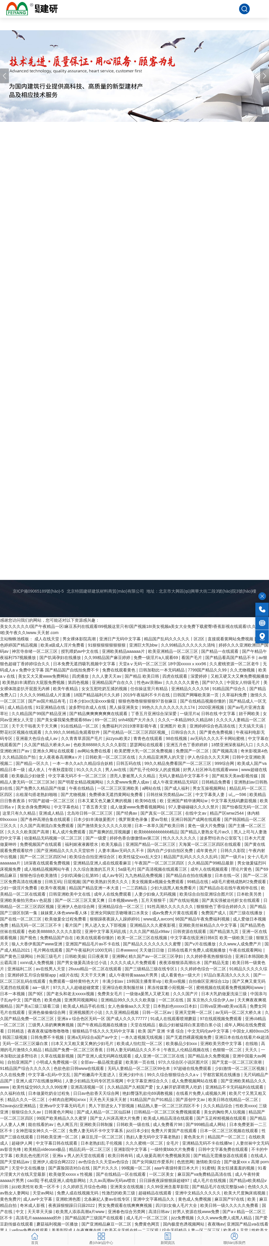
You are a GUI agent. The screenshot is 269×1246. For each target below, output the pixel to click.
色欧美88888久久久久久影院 (100, 744)
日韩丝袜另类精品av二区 (169, 794)
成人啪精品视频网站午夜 (47, 869)
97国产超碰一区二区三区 (51, 800)
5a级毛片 (126, 869)
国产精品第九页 (224, 931)
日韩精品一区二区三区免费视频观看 (167, 1112)
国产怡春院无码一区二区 (245, 807)
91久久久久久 (89, 769)
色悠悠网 (185, 1161)
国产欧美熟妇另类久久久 (105, 881)
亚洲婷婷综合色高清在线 (213, 726)
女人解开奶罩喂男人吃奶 (179, 1087)
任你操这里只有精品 (149, 688)
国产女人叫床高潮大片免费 (115, 1118)
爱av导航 (160, 819)
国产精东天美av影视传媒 (235, 775)
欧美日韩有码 (121, 1155)
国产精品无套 (217, 962)
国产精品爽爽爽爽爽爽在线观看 (99, 713)
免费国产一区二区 (193, 751)
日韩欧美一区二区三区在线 (110, 757)
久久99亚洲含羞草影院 (168, 1186)
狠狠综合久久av (27, 1112)
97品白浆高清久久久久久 (227, 975)
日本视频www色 (123, 900)
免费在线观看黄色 (119, 670)
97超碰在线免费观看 (193, 1068)
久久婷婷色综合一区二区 (203, 968)
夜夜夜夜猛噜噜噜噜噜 (49, 1031)
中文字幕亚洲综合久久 (148, 1081)
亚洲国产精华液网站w (188, 800)
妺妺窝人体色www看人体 (64, 912)
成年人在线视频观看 (209, 869)
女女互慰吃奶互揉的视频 (104, 688)
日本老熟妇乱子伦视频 (102, 1143)
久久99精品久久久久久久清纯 (188, 645)
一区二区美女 (162, 1174)
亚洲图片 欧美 (173, 726)
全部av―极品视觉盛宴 (102, 1062)
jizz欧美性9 (22, 1186)
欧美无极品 (112, 844)
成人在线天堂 (47, 638)
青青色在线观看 (148, 738)
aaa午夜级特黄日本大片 (177, 1168)
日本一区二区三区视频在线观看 (229, 1130)
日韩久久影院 (233, 850)
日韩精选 (16, 1031)
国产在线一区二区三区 (21, 919)
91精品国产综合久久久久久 (25, 1068)
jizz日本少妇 (137, 1130)
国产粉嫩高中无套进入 (95, 1074)
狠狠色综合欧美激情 (39, 875)
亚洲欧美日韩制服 (97, 1124)
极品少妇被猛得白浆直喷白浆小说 (190, 1024)
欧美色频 (53, 1000)
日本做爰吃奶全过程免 (49, 1093)
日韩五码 (53, 881)
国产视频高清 (225, 751)
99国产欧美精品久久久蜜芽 (62, 1118)
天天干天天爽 (94, 975)
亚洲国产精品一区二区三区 (151, 844)
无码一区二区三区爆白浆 (25, 1043)
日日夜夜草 (99, 956)
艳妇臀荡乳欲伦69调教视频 (148, 1093)
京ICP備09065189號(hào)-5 (38, 591)
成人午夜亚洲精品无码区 (176, 782)
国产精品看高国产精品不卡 (230, 657)
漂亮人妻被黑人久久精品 (133, 775)
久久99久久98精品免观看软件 (73, 732)
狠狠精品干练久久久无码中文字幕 (104, 1031)
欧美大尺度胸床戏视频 (245, 1193)
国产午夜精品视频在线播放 (102, 1024)
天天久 (252, 1049)
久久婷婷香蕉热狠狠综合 (209, 956)
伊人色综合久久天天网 (209, 757)
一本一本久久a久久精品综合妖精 (83, 763)
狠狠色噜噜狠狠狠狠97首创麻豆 (148, 701)
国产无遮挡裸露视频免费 (189, 1037)
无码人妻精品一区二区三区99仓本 (139, 1068)
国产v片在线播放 (201, 944)
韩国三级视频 (15, 1037)
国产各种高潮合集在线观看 (45, 819)
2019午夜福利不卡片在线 (147, 695)
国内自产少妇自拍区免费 (170, 850)
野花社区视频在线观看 (21, 732)
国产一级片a (233, 856)
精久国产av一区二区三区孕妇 (156, 956)
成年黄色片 (207, 850)
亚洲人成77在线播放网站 (39, 1081)
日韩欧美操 (75, 956)
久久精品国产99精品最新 (211, 863)
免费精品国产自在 (57, 937)
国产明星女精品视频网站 (81, 782)
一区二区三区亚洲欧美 (118, 788)
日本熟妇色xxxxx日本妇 (175, 1006)
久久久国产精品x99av (150, 931)
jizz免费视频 (183, 1217)
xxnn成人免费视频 (37, 962)
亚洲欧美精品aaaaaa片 (124, 651)
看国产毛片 (192, 657)
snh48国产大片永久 (137, 719)
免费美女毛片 (110, 993)
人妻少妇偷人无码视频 (155, 894)
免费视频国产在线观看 (41, 844)
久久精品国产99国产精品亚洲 (39, 713)
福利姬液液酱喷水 (82, 844)
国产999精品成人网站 (206, 1124)
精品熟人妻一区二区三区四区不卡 (169, 1105)
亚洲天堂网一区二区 (194, 1012)
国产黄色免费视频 (216, 732)
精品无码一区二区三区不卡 (37, 925)
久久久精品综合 (218, 1105)
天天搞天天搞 (251, 726)
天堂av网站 (44, 1193)
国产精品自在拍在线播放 (189, 875)
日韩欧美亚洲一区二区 (57, 1137)
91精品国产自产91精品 (151, 1099)
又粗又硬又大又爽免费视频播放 (240, 676)
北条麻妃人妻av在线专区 (107, 1199)
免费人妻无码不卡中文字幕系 (96, 1130)
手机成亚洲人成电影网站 (63, 1180)
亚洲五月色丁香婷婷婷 (187, 744)
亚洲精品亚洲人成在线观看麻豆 (102, 863)
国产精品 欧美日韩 (142, 676)
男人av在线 (116, 769)
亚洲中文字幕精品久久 (154, 1199)
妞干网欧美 (250, 713)
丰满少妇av (113, 981)
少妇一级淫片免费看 (19, 888)
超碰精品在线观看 (155, 1193)
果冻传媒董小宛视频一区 (170, 987)
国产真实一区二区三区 (161, 813)
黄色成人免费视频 (195, 1199)
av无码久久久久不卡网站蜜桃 (218, 738)
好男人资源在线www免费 (196, 1211)
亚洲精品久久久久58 (190, 688)
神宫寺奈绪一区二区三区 (35, 651)
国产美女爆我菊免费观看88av (64, 719)
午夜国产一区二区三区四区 (159, 863)
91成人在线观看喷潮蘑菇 (173, 1018)
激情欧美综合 (209, 1161)
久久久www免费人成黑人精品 (225, 1217)
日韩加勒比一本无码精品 (162, 670)
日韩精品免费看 (216, 782)
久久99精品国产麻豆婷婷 (107, 657)
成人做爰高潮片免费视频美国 (163, 1155)
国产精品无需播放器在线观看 (221, 1155)
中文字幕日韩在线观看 (57, 1143)
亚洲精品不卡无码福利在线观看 (235, 1087)
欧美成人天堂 (236, 1230)
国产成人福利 (177, 788)
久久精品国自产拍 (19, 757)
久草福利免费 (235, 695)
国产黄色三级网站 (17, 956)
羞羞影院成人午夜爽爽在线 (77, 1230)
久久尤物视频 (243, 670)
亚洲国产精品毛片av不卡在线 (93, 944)
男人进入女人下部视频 (106, 925)
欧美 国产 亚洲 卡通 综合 (161, 1031)
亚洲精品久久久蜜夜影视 (153, 925)
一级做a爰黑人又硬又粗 (148, 993)
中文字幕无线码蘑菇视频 (234, 800)
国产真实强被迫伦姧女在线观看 (231, 900)
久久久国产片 (186, 993)
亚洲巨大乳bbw (144, 645)
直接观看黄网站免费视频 (231, 638)
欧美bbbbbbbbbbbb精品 (156, 831)
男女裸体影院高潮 (80, 638)
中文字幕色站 (67, 807)
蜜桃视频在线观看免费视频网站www (230, 987)
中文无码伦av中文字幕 (209, 1031)
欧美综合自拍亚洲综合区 (92, 856)
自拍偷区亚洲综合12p (209, 981)
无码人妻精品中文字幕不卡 (184, 775)
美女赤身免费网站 (34, 807)
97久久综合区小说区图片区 (183, 1062)
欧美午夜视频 (54, 888)
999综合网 (224, 763)
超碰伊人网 (22, 1143)
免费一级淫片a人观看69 (156, 657)
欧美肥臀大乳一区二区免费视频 (144, 751)
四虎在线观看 (175, 676)
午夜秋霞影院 (61, 769)
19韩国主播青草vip (144, 981)
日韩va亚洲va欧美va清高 (223, 1006)
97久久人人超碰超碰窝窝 (76, 987)
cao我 (32, 1180)
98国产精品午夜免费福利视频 (202, 919)
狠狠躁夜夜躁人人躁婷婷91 (115, 919)
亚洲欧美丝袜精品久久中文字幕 (208, 925)
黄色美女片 (195, 1137)
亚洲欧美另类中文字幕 (221, 1043)
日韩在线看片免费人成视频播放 (197, 950)
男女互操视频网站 (210, 788)
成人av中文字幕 (38, 1199)
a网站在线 (152, 788)
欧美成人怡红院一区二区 (140, 1043)
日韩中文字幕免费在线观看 (223, 1149)
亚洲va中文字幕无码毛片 (63, 1105)
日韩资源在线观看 (190, 931)
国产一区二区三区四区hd (43, 856)
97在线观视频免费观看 (221, 1018)
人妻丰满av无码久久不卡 (121, 850)
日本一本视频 (13, 993)
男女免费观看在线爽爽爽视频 (125, 1205)
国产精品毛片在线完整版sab (218, 1186)
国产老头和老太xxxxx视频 (71, 993)
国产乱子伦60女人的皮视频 (155, 769)
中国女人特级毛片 (244, 682)
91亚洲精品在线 (51, 707)
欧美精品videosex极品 (45, 1149)
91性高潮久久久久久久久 (170, 906)
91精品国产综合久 (229, 688)
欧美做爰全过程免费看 (66, 919)
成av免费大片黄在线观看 (175, 912)
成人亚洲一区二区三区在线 (159, 1056)
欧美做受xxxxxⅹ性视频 (71, 1174)
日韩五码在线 (129, 763)
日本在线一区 (228, 875)
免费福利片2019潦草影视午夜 (130, 726)
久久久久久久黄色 (183, 682)
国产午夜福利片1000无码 (89, 950)
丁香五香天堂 (95, 807)
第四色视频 (79, 682)
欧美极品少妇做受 (29, 775)
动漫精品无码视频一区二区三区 (53, 838)
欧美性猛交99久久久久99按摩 (40, 1087)
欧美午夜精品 (66, 688)
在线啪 (252, 1043)
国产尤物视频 (74, 794)
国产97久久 (213, 682)
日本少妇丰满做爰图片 (94, 819)
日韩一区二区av (157, 1012)
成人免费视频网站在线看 (195, 1081)
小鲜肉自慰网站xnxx (67, 1099)
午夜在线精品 (82, 788)
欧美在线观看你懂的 (95, 937)
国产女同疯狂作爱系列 (153, 1161)
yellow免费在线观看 (30, 1230)
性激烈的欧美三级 (119, 1193)
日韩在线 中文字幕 (219, 713)
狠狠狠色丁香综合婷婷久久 (221, 906)
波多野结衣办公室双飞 (221, 838)
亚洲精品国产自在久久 (113, 682)
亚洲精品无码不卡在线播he (207, 1143)
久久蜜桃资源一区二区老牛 (234, 663)
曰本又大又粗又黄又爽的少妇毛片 (83, 1043)
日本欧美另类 (250, 894)
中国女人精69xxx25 (251, 1031)
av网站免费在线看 (95, 751)
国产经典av (127, 813)
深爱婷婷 (199, 676)
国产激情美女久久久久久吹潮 (104, 825)
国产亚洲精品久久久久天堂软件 (66, 850)
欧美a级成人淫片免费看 (63, 645)
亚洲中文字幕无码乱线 (106, 931)
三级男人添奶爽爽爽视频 (51, 1024)
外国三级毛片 (49, 956)
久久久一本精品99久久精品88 (186, 719)
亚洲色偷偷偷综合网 (47, 1012)
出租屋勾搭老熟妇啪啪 (37, 794)
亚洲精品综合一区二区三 (121, 906)
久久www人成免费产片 (240, 944)
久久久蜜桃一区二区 (145, 1143)
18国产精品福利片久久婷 (97, 695)
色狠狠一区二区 (228, 1049)
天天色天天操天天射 (108, 1099)
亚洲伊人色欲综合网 (76, 906)
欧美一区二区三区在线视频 (142, 937)
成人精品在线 (20, 707)
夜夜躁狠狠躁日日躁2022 (72, 1205)
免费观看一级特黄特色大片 (74, 981)
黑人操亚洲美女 (124, 707)
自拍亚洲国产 (20, 1062)
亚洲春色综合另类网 (127, 1211)
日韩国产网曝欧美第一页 (196, 695)
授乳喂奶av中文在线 (80, 651)
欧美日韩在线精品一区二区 (233, 1099)
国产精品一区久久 (33, 763)
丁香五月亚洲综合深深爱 (154, 713)
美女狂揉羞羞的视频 (236, 1168)
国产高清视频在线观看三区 (162, 869)
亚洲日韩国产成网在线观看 (196, 819)
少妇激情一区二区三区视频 (240, 1068)
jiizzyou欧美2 (118, 738)
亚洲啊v (119, 956)
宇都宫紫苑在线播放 (222, 1074)
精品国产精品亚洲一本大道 (94, 888)
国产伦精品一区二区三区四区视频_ (136, 732)
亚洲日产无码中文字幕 (120, 638)
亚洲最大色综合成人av (37, 738)
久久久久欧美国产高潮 (28, 831)
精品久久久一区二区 (26, 1099)
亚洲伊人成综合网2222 (54, 1161)
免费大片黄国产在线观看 (174, 1130)
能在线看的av (41, 1124)
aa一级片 (41, 987)
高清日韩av (159, 1211)
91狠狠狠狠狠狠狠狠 (107, 645)
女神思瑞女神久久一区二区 (41, 1130)
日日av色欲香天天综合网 (96, 1093)
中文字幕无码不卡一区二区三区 (78, 775)
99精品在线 (198, 881)
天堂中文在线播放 (29, 1168)
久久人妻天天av (107, 676)
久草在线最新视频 (58, 1056)
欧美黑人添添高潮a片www (80, 1211)
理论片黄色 (242, 869)
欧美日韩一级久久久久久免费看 (230, 1205)
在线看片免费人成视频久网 (201, 1093)
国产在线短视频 (184, 900)
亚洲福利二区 (20, 968)
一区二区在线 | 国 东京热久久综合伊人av (196, 1000)
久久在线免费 (13, 1074)
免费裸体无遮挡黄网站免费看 (116, 794)
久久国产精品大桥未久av (47, 744)
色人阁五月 (67, 1124)
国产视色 (29, 937)
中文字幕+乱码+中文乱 (49, 1074)
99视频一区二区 (136, 1168)
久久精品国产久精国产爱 (130, 1087)
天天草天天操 (41, 1211)
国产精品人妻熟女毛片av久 (206, 831)
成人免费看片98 (168, 1124)
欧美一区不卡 (48, 1186)
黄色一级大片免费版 (207, 825)
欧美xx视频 (176, 981)
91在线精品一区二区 (80, 726)
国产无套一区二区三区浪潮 (237, 1062)
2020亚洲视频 (211, 707)
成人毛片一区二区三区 (147, 1217)
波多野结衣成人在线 (88, 707)
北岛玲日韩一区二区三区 (90, 813)
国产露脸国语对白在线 (69, 1168)
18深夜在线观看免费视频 (47, 863)
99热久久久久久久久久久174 (169, 707)
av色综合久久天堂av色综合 (104, 1161)
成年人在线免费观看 (113, 894)
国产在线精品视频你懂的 (203, 701)
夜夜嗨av (216, 1224)
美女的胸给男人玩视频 (225, 1112)
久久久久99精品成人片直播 (45, 695)
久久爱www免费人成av (128, 782)
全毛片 (173, 1143)
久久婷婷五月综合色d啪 (85, 1186)
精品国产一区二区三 (227, 1137)
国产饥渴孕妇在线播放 (60, 657)
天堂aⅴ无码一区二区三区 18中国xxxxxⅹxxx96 (163, 663)
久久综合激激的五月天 (94, 869)
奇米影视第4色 (254, 751)
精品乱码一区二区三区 (90, 1149)
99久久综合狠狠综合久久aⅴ (174, 1074)
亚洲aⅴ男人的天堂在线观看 (79, 1155)
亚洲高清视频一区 (88, 1087)
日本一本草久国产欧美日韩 (159, 825)
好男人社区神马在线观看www (211, 769)
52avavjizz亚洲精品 (18, 1105)
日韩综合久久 (184, 732)
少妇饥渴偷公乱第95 (80, 875)
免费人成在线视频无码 (78, 1193)
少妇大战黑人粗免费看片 (173, 888)
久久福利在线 (13, 1093)
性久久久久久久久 (180, 838)
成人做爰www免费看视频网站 (138, 807)
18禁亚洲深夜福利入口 (232, 744)
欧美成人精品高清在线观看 (168, 1118)
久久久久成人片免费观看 (133, 962)
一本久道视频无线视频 (142, 1037)
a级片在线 (68, 975)
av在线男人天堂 (51, 968)
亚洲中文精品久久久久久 (198, 1193)
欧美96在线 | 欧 (150, 800)
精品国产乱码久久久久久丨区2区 (175, 638)
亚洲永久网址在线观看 (54, 751)
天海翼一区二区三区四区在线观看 (210, 844)
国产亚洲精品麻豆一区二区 (106, 1224)
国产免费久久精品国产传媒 (41, 788)
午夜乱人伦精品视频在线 (187, 1049)
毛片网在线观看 (48, 950)
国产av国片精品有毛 (47, 701)
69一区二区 (105, 719)
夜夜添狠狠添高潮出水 (180, 962)
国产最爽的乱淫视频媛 (110, 831)
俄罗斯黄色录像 (134, 819)
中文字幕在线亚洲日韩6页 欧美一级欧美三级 (212, 937)
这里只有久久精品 (19, 813)
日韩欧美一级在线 (133, 1124)
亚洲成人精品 (52, 813)
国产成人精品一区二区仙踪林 (104, 1112)
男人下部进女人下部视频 (112, 1105)
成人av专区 (112, 875)
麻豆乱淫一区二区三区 (102, 1137)
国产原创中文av (191, 1099)
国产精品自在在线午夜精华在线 (229, 888)
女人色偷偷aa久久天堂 (129, 1006)
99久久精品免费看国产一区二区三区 (178, 763)
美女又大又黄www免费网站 (44, 676)
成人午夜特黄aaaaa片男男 (134, 975)
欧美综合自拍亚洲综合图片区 (207, 894)
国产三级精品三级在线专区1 (151, 968)
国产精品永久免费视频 (209, 1056)
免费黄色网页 (147, 1224)
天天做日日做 (152, 950)
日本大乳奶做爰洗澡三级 (224, 993)
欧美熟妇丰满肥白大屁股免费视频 (34, 682)
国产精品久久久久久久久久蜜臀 (152, 944)
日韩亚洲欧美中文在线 (70, 894)
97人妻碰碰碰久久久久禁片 (194, 807)
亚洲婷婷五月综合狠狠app (32, 975)
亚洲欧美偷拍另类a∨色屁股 (26, 900)
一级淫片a (189, 713)
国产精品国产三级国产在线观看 (94, 1217)
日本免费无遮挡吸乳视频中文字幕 (84, 663)
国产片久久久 (106, 1168)
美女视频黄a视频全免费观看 (158, 881)
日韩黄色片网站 (59, 1112)
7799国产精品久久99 (208, 670)
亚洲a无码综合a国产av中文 (93, 1037)
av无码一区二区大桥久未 (238, 1012)
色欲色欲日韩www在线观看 (79, 1068)
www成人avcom (158, 919)
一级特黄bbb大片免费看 (173, 1149)
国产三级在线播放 (246, 912)
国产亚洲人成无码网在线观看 (104, 1056)
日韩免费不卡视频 (48, 1037)
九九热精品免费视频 (144, 875)
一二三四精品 (135, 888)
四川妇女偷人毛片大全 (177, 1205)
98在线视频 (177, 738)
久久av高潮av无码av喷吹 (113, 1180)
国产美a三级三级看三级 (38, 1006)
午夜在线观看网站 (246, 950)
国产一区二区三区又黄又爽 (80, 900)
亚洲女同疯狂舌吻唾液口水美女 (120, 912)
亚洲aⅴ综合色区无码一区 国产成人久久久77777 (102, 1018)
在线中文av (196, 813)
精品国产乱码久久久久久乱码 (191, 856)
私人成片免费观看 (69, 831)
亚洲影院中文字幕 (131, 1149)
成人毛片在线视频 (210, 1180)
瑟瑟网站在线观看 (147, 744)
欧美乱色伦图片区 (33, 1155)
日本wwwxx (126, 950)
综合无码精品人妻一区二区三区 (191, 1230)
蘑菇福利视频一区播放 (57, 1224)
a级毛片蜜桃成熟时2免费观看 (239, 881)
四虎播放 (81, 676)
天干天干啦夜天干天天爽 (35, 726)
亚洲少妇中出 (132, 1074)
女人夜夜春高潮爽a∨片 (61, 757)
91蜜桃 (208, 1168)
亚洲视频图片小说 (86, 1012)
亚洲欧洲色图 (69, 1199)
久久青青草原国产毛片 (82, 738)
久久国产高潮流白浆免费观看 (47, 825)
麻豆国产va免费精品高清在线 (205, 1174)
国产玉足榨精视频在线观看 (221, 1118)
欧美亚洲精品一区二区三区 (173, 651)
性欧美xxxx (246, 1105)
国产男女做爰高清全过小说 (82, 962)
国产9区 (36, 993)
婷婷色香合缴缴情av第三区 (135, 838)
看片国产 (74, 925)
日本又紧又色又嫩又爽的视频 (105, 800)
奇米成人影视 (33, 1205)
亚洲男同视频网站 (81, 1000)
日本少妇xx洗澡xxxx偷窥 (92, 701)
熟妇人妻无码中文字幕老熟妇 (153, 1137)
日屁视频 (72, 881)
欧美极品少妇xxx (182, 1043)
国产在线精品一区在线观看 (121, 1174)
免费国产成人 (214, 912)
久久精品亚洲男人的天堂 (162, 757)
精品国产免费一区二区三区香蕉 (74, 1049)
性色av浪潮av (150, 682)
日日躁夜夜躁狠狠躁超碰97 (164, 1180)
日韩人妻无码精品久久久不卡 (133, 1049)
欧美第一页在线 (141, 1062)
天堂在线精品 (143, 1024)
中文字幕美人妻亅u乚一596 (221, 794)
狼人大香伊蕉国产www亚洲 (37, 944)
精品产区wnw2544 (227, 813)
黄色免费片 (10, 1199)
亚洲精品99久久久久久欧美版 (128, 1000)
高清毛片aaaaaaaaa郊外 (39, 1217)
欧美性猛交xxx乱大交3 (140, 856)
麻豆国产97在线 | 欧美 (235, 1199)
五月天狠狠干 (154, 900)
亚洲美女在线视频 (127, 1186)
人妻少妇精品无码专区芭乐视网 (94, 1081)
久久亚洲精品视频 (122, 1012)
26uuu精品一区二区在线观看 (95, 968)
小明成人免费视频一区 (57, 1062)
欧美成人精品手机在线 (84, 1006)
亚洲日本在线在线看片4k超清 (242, 1037)
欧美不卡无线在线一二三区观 (132, 1230)
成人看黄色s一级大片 (181, 975)
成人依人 (37, 769)
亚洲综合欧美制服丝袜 (123, 987)
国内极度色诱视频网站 (184, 1224)
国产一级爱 (97, 838)
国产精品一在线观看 (220, 651)
